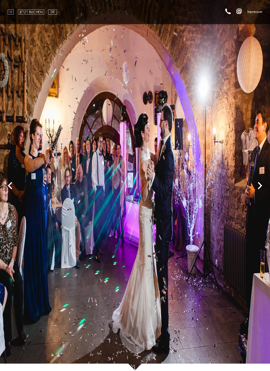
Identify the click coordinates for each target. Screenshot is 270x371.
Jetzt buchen (31, 12)
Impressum (254, 12)
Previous (10, 185)
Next (260, 185)
